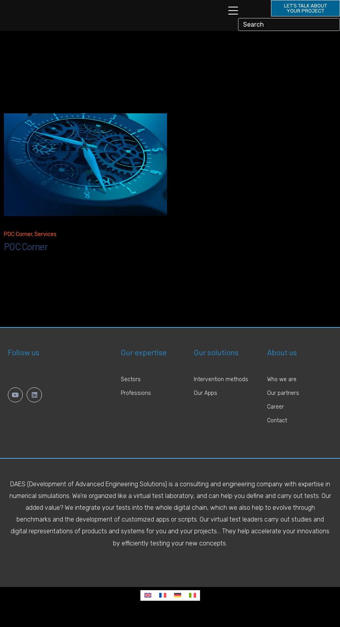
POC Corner (18, 245)
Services (45, 245)
